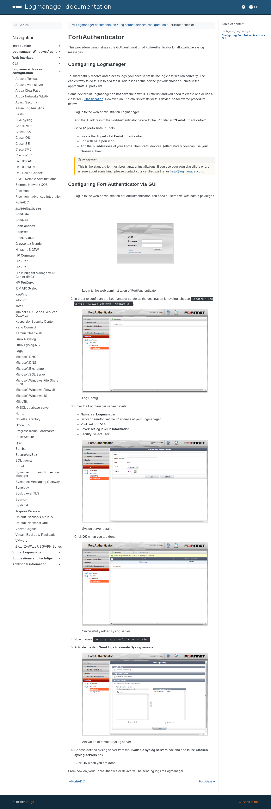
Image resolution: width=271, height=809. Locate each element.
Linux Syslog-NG (27, 345)
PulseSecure (24, 437)
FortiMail (21, 220)
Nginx (19, 413)
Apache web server (29, 84)
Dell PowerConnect (29, 173)
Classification (93, 99)
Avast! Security (26, 102)
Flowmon (22, 190)
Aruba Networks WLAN (32, 96)
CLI (15, 63)
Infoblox (21, 300)
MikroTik (21, 401)
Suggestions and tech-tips (32, 558)
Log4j (19, 351)
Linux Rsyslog (25, 339)
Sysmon (21, 499)
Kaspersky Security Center (34, 321)
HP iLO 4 (22, 261)
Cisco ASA (23, 132)
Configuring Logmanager (236, 31)
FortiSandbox (25, 226)
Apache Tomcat (26, 78)
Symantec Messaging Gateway (37, 481)
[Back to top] (248, 802)
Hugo (30, 802)
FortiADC (22, 202)
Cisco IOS (22, 137)
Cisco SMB (23, 149)
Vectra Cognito (26, 529)
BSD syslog (23, 120)
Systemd (21, 505)
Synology (22, 487)
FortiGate (22, 214)
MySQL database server (32, 407)
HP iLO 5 (22, 267)
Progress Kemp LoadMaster (35, 431)
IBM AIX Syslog (26, 288)
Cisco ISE (22, 143)
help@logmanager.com (186, 171)
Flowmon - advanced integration (38, 196)
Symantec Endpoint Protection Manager (37, 474)
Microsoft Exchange (29, 368)
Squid (19, 466)
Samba (20, 448)
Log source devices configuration (27, 71)
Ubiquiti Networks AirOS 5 (34, 517)
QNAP (20, 443)
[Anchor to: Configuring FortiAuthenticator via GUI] (161, 184)
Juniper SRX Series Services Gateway (36, 313)
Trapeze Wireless (27, 511)
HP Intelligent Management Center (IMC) (34, 274)
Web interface (22, 57)
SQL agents (23, 460)
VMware (21, 540)
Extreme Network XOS (31, 184)
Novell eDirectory (27, 419)
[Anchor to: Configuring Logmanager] (130, 64)
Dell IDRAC (23, 161)
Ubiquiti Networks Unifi (32, 523)
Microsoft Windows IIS (31, 395)
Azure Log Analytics (29, 108)
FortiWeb (22, 231)
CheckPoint (23, 126)
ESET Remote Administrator (35, 179)
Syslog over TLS (27, 493)
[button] (253, 7)
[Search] (37, 25)
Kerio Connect (25, 327)
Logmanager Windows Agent (34, 51)
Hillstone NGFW (27, 249)
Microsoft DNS (25, 362)
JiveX (19, 306)
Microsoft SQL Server (30, 374)
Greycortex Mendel (29, 243)
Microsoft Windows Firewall (35, 389)
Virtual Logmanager (27, 552)
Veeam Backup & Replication (36, 534)
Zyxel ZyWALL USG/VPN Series (38, 546)
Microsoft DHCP (27, 356)
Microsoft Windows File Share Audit (36, 382)
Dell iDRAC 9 (25, 167)
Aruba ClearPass (27, 90)
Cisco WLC (23, 155)
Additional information (29, 564)
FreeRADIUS (24, 238)
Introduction (21, 45)
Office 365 (22, 425)
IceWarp (21, 294)
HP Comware (25, 255)
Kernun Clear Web (28, 333)
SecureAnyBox (26, 454)
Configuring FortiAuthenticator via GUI (243, 37)
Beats (19, 114)
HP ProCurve (25, 282)
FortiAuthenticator (28, 208)
